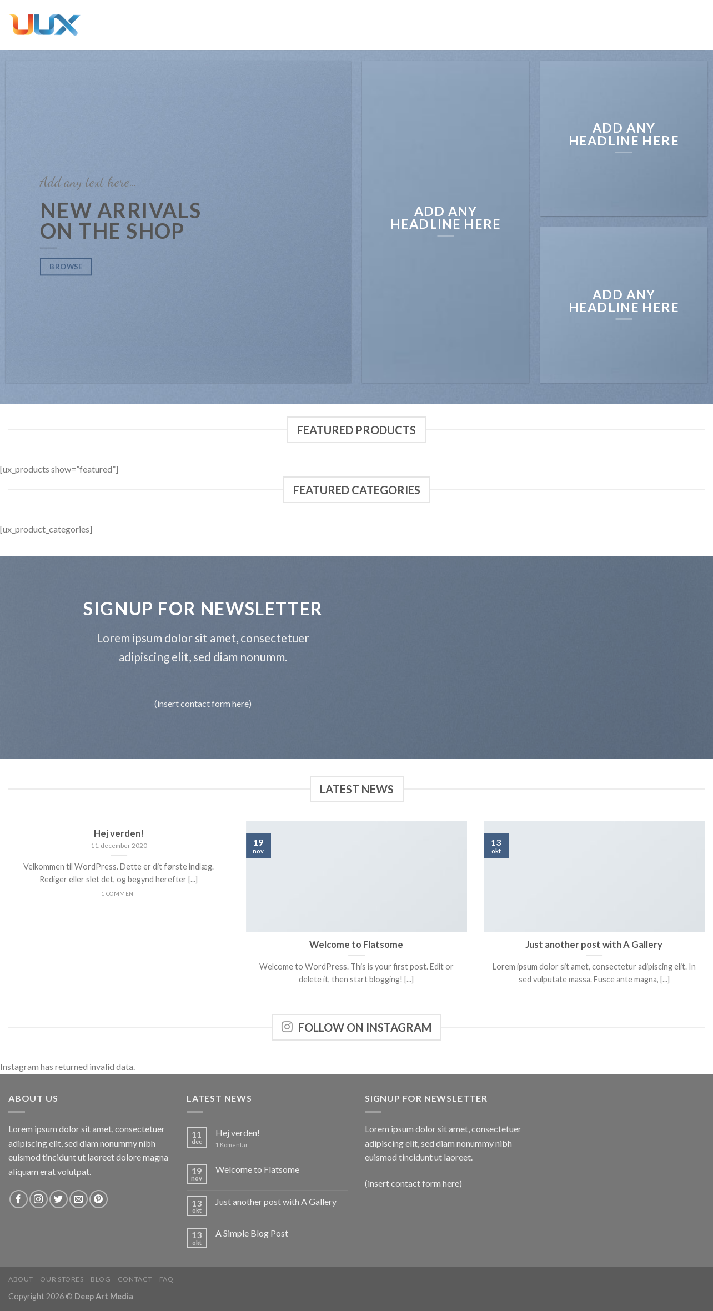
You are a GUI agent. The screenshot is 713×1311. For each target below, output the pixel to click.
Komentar (231, 1144)
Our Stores (61, 1279)
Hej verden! (237, 1132)
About (20, 1279)
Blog (101, 1279)
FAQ (166, 1279)
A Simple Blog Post (251, 1233)
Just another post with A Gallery (276, 1201)
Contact (135, 1279)
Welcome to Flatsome (257, 1169)
